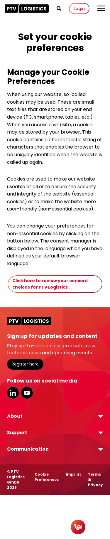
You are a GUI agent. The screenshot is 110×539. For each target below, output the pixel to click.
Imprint (73, 474)
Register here (25, 364)
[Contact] (78, 527)
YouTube (27, 393)
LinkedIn (13, 393)
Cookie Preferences (47, 477)
